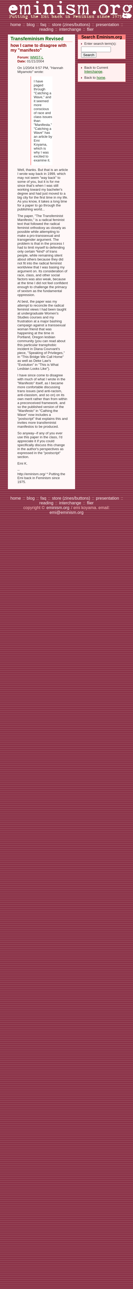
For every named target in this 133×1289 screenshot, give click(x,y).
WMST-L (36, 57)
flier (90, 29)
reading (46, 29)
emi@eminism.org (66, 512)
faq (43, 24)
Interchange (93, 71)
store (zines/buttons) (71, 24)
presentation (107, 24)
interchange (70, 29)
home (15, 24)
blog (31, 24)
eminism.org (57, 507)
